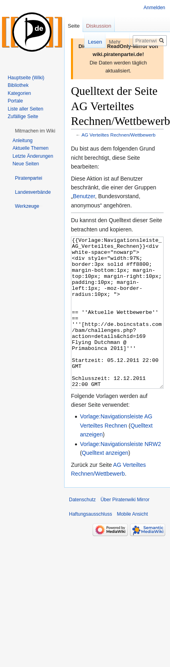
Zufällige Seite (23, 116)
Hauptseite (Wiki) (26, 77)
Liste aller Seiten (25, 109)
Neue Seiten (25, 164)
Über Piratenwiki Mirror (125, 529)
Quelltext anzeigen (105, 483)
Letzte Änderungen (32, 156)
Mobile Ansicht (132, 544)
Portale (15, 101)
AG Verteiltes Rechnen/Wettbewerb (118, 134)
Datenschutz (82, 529)
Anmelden (154, 7)
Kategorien (19, 93)
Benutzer (84, 196)
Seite (74, 26)
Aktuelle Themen (30, 148)
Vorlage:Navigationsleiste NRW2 (120, 474)
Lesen (88, 42)
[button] (35, 131)
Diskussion (98, 26)
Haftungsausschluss (90, 544)
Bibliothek (18, 85)
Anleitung (22, 140)
